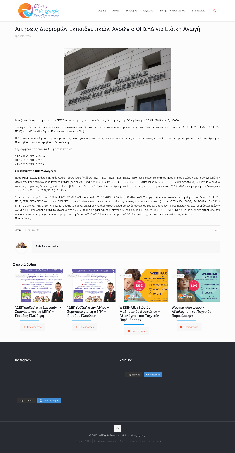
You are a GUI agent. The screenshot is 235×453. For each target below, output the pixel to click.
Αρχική (78, 441)
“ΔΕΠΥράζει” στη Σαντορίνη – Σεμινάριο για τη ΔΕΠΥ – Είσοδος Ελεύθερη (38, 312)
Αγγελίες (112, 441)
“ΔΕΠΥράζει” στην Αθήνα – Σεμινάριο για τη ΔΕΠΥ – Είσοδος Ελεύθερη (88, 312)
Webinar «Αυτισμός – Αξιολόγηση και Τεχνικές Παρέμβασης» (191, 312)
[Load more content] (133, 375)
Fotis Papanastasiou (47, 246)
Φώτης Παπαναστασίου (132, 441)
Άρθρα (88, 441)
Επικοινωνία (154, 441)
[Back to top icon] (117, 428)
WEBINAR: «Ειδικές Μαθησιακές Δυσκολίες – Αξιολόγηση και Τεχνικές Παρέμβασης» (139, 314)
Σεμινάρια (99, 441)
